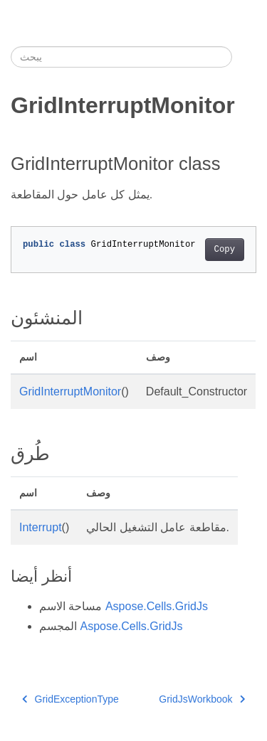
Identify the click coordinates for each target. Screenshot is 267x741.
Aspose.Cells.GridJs (156, 606)
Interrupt (40, 527)
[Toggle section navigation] (244, 57)
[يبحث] (121, 57)
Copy (224, 250)
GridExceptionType (70, 699)
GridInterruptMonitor (70, 391)
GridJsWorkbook (202, 699)
